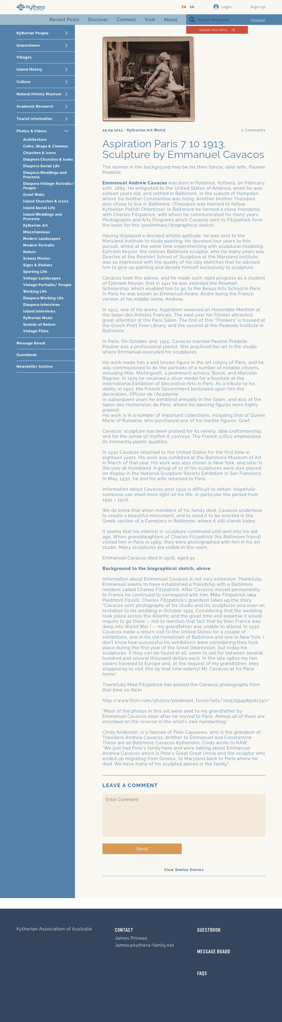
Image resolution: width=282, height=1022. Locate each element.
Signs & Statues (37, 265)
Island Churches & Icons (45, 201)
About (170, 19)
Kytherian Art (35, 225)
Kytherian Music (38, 318)
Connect (126, 19)
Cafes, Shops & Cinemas (45, 146)
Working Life (35, 291)
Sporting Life (35, 272)
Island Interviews (39, 311)
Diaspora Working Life (43, 298)
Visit (150, 19)
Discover (98, 19)
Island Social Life (39, 208)
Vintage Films (35, 331)
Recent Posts (64, 19)
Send (142, 848)
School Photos (36, 258)
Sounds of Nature (39, 324)
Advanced (257, 20)
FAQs (202, 973)
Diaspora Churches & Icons (48, 159)
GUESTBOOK (209, 930)
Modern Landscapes (42, 239)
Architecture (35, 140)
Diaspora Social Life (41, 166)
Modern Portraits (38, 245)
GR (192, 7)
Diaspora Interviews (41, 305)
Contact (124, 930)
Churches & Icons (39, 153)
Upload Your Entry (216, 30)
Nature (29, 252)
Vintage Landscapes (42, 278)
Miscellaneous (36, 232)
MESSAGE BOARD (213, 952)
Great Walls (34, 195)
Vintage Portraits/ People (47, 285)
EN (184, 7)
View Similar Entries (184, 870)
